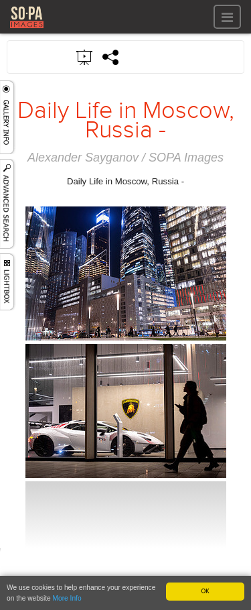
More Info (67, 599)
